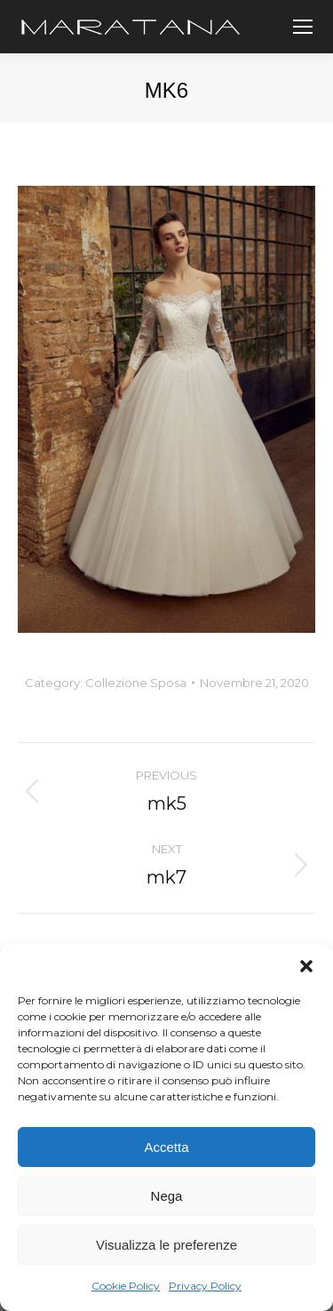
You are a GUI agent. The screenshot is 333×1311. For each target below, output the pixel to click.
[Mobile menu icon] (302, 26)
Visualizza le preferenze (166, 1244)
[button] (306, 966)
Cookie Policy (125, 1285)
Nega (167, 1195)
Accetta (166, 1147)
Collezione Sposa (135, 682)
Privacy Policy (205, 1285)
